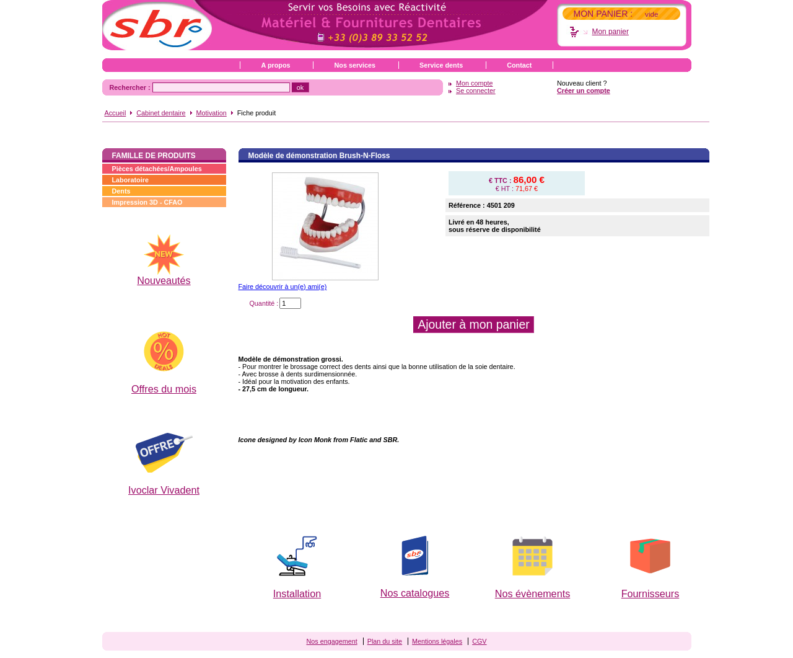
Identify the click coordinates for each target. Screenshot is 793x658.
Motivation (211, 113)
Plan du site (384, 641)
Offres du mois (163, 388)
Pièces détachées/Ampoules (157, 168)
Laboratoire (130, 180)
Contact (519, 65)
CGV (479, 641)
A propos (276, 65)
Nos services (354, 65)
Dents (121, 191)
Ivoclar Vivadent (163, 490)
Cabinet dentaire (160, 113)
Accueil (115, 113)
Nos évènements (532, 593)
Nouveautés (163, 280)
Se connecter (476, 90)
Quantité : (263, 303)
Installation (297, 593)
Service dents (441, 65)
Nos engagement (331, 641)
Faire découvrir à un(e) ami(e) (283, 286)
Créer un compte (583, 90)
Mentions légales (437, 641)
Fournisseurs (650, 593)
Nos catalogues (415, 592)
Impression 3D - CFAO (147, 202)
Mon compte (474, 83)
